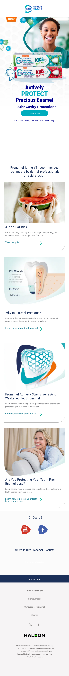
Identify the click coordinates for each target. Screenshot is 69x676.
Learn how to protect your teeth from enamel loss (21, 500)
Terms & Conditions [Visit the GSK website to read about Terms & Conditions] (34, 591)
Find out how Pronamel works (20, 413)
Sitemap (34, 615)
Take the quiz (12, 242)
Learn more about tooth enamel (21, 328)
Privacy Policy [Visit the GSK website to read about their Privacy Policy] (34, 599)
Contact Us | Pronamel (34, 607)
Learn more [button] (35, 113)
